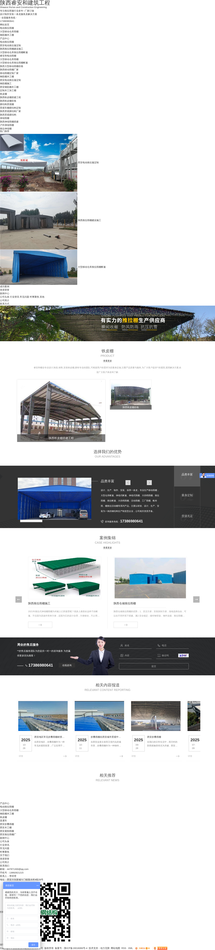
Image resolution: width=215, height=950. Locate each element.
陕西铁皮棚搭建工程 (10, 97)
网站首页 (4, 24)
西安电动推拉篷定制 (10, 45)
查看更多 (107, 361)
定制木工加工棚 (8, 90)
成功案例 (4, 286)
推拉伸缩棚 (6, 128)
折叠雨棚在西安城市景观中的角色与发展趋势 (116, 740)
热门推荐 (4, 131)
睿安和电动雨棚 (8, 55)
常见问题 (24, 296)
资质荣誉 (4, 290)
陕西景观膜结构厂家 (10, 111)
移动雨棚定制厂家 (9, 73)
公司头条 (4, 296)
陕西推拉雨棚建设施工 (11, 48)
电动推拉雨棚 (7, 28)
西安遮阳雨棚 (7, 831)
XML (130, 948)
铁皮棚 (3, 94)
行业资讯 (14, 296)
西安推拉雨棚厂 (8, 834)
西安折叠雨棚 (167, 740)
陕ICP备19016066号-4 (75, 948)
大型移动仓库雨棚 (9, 31)
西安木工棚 (6, 827)
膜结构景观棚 (7, 104)
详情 (21, 756)
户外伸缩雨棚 (7, 125)
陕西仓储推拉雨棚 (125, 603)
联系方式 (4, 303)
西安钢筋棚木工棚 (9, 87)
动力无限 (105, 948)
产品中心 (4, 38)
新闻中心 (4, 293)
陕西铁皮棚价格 (8, 101)
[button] (18, 599)
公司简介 (4, 300)
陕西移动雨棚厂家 (9, 69)
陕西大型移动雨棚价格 (11, 66)
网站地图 (115, 948)
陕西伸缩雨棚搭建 (9, 121)
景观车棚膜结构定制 (10, 107)
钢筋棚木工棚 (7, 35)
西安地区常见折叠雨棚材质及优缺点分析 (54, 740)
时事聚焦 (34, 296)
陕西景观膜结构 (8, 114)
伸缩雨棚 (4, 118)
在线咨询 (67, 665)
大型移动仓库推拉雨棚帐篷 (14, 52)
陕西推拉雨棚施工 (39, 603)
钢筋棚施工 (6, 83)
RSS (124, 948)
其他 (42, 296)
